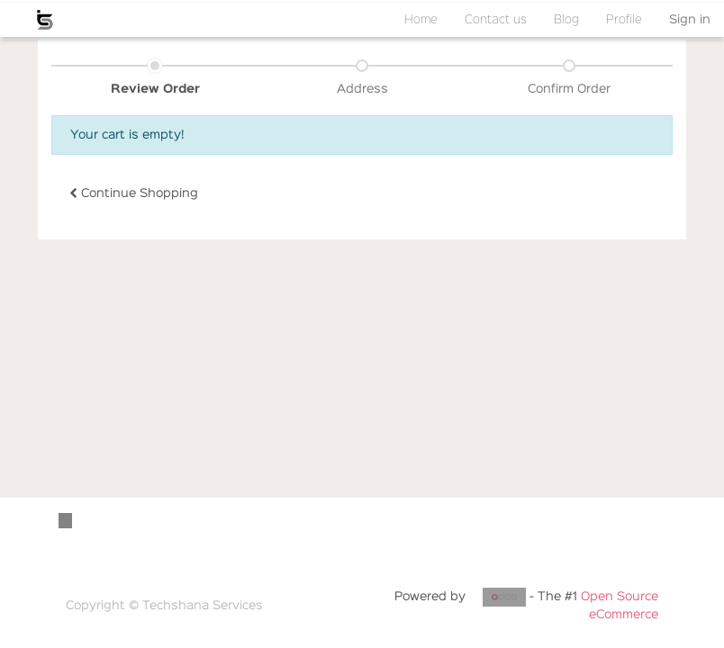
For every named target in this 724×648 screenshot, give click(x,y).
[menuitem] (421, 20)
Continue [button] (133, 193)
